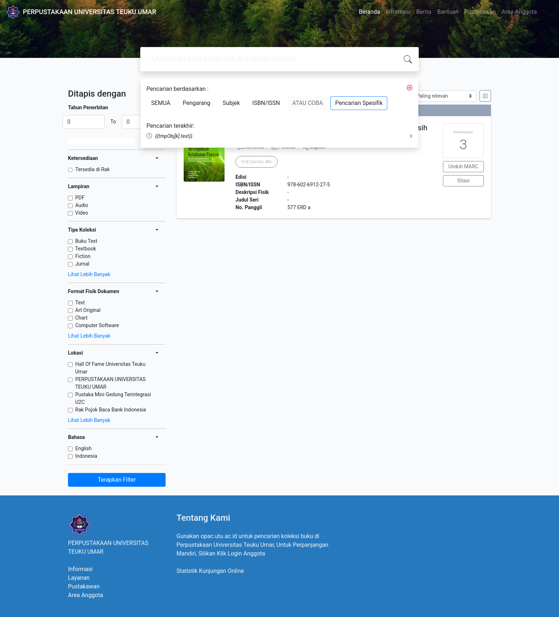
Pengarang (196, 103)
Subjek (231, 103)
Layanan (79, 577)
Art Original (88, 310)
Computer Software (97, 325)
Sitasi (463, 180)
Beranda (369, 11)
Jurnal (82, 264)
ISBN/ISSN (266, 103)
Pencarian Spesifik (359, 103)
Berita (423, 11)
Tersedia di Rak (92, 169)
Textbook (85, 249)
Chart (81, 318)
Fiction (82, 256)
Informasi (398, 11)
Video (81, 213)
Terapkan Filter (117, 479)
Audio (81, 205)
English (83, 448)
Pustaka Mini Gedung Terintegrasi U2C (113, 398)
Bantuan (447, 11)
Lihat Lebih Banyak (89, 274)
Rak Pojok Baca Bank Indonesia (110, 410)
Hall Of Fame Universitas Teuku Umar (110, 368)
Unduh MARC (463, 166)
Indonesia (86, 456)
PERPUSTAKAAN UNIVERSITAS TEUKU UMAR (110, 383)
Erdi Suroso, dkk (257, 161)
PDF (80, 197)
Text (80, 302)
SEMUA (160, 103)
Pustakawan (480, 11)
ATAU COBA (307, 103)
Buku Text (86, 241)
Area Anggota (519, 11)
